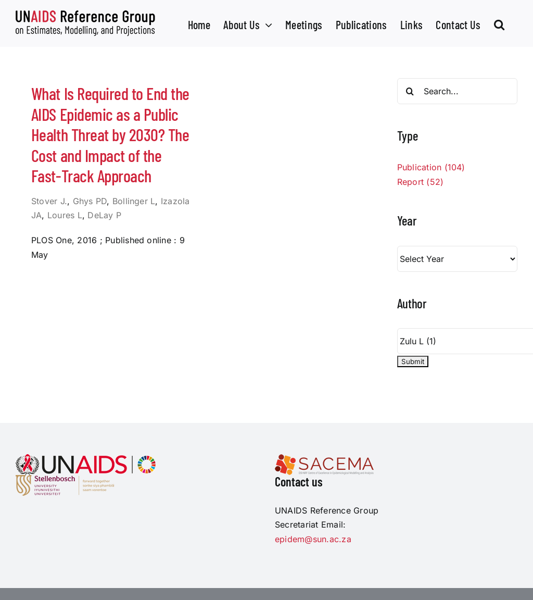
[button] (499, 23)
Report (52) (420, 182)
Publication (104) (431, 167)
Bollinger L (134, 201)
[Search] (410, 91)
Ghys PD (90, 201)
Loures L (64, 215)
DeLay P (104, 215)
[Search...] (457, 91)
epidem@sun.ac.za (313, 539)
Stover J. (49, 201)
